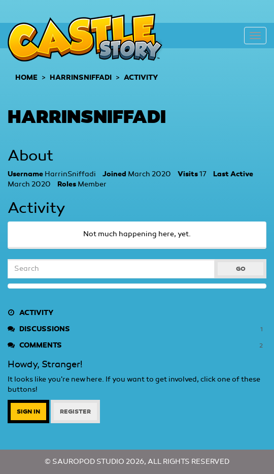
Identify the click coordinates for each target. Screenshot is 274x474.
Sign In (28, 411)
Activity (30, 312)
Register (75, 411)
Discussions (137, 329)
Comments (137, 345)
